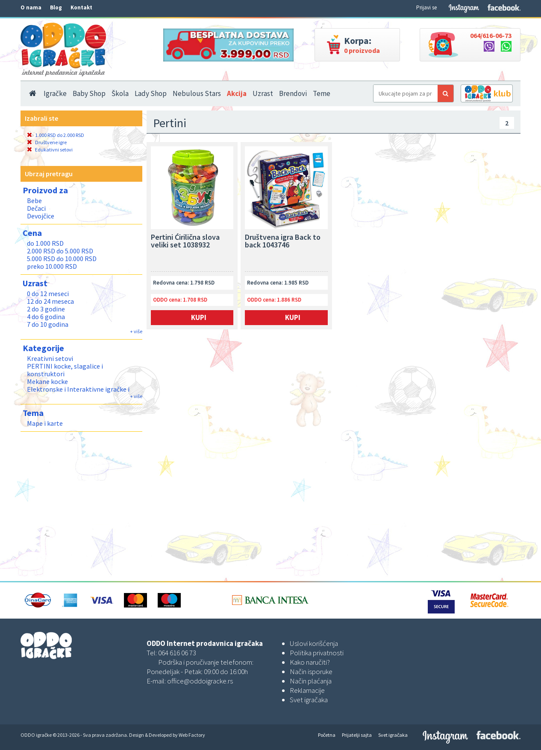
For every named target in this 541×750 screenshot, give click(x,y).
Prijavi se (426, 7)
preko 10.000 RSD (52, 266)
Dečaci (36, 208)
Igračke (55, 93)
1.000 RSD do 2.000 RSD (55, 135)
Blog (56, 7)
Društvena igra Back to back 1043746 (282, 241)
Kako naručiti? (310, 662)
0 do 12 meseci (48, 293)
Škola (120, 93)
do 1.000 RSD (45, 243)
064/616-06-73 (491, 35)
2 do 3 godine (46, 309)
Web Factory (192, 735)
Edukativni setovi (50, 149)
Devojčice (40, 216)
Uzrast (263, 93)
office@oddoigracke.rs (200, 681)
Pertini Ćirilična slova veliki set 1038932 (185, 241)
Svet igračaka (309, 699)
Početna (326, 735)
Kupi (198, 317)
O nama (31, 7)
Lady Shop (151, 93)
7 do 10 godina (47, 324)
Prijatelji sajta (357, 735)
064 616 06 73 (177, 652)
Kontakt (81, 7)
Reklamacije (307, 690)
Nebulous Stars (197, 93)
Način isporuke (311, 671)
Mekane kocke (47, 381)
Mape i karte (45, 423)
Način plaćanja (311, 681)
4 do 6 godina (46, 316)
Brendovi (293, 93)
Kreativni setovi (50, 358)
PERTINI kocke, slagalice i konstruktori (65, 370)
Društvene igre (47, 142)
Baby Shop (89, 93)
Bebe (34, 200)
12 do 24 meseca (50, 301)
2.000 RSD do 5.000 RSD (60, 251)
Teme (321, 93)
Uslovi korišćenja (314, 643)
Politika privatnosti (317, 652)
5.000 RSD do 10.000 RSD (62, 258)
